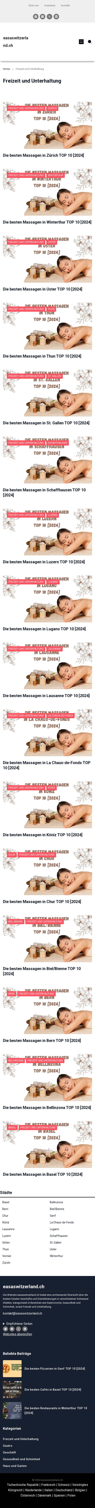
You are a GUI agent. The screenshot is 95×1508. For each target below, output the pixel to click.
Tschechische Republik (23, 1485)
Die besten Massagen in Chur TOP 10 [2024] (42, 901)
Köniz (51, 787)
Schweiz (64, 1485)
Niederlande (33, 1490)
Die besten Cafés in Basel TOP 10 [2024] (53, 1389)
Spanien (59, 1495)
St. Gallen (54, 376)
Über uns (33, 5)
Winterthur (55, 175)
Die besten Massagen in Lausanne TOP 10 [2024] (46, 695)
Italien (48, 1490)
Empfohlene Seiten (19, 1324)
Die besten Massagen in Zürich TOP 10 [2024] (43, 155)
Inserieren (49, 5)
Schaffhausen (57, 442)
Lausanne (54, 648)
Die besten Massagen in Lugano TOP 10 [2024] (44, 629)
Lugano (53, 581)
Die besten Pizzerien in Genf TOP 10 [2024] (55, 1368)
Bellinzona (15, 1060)
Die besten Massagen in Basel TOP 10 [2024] (42, 1174)
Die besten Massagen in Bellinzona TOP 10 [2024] (47, 1107)
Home (6, 68)
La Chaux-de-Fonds (60, 715)
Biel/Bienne (15, 921)
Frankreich (48, 1485)
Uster (52, 242)
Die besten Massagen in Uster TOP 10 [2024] (42, 289)
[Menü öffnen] (81, 41)
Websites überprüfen (17, 1334)
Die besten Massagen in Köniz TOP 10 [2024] (42, 834)
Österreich (28, 1495)
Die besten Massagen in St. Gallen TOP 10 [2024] (46, 423)
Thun (51, 309)
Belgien (80, 1490)
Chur (11, 854)
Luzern (52, 514)
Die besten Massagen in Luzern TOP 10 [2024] (44, 562)
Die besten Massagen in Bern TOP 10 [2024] (42, 1040)
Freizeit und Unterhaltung (26, 108)
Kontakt (65, 5)
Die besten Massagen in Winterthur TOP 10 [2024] (47, 222)
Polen (71, 1495)
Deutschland (63, 1490)
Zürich (52, 108)
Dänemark (44, 1495)
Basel (12, 1127)
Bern (11, 993)
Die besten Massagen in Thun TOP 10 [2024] (42, 356)
